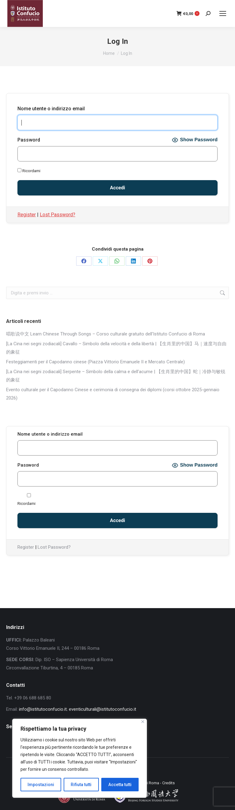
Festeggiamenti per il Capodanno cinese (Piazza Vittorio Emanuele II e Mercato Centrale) (95, 362)
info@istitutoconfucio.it (43, 709)
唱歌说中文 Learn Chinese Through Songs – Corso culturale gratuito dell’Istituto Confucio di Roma (105, 334)
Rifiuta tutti (81, 784)
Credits (168, 783)
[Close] (142, 721)
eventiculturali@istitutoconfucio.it (102, 709)
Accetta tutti (120, 784)
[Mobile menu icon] (223, 13)
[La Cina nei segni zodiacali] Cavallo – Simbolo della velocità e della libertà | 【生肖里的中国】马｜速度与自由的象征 (116, 348)
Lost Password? (57, 215)
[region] (79, 758)
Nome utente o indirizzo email (51, 109)
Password (28, 140)
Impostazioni (41, 784)
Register (26, 215)
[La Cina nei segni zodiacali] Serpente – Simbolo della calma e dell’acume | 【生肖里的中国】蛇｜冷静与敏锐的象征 (115, 376)
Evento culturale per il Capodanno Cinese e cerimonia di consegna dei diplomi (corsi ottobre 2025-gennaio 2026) (112, 394)
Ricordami (28, 170)
